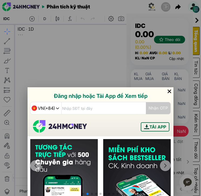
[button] (83, 194)
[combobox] (46, 108)
